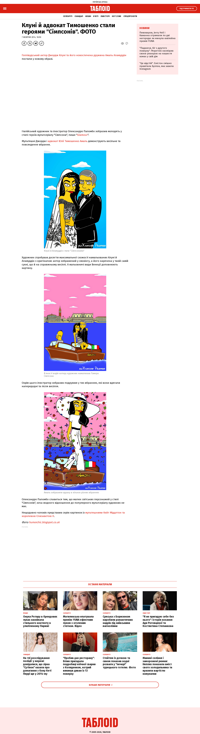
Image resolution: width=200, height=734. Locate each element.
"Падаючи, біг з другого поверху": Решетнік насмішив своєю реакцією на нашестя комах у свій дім (156, 52)
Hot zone (116, 16)
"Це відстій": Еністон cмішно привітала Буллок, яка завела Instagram (156, 66)
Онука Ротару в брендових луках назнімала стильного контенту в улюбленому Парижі (40, 621)
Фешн (88, 16)
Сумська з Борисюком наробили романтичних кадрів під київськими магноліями (118, 621)
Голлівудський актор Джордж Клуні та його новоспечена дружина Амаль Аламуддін (74, 55)
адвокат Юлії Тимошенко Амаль (67, 141)
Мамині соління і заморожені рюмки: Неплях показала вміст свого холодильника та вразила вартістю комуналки (157, 665)
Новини (144, 28)
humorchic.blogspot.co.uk (44, 522)
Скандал (79, 16)
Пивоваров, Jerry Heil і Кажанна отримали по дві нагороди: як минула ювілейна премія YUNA (157, 37)
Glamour (82, 134)
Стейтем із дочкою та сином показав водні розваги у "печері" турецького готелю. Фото (119, 662)
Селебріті (67, 16)
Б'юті (95, 16)
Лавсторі (105, 16)
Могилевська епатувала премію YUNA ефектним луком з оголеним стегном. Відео (78, 621)
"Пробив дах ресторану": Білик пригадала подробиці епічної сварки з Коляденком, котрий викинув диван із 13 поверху (79, 665)
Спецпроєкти (130, 16)
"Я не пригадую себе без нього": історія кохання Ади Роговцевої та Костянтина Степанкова (158, 621)
